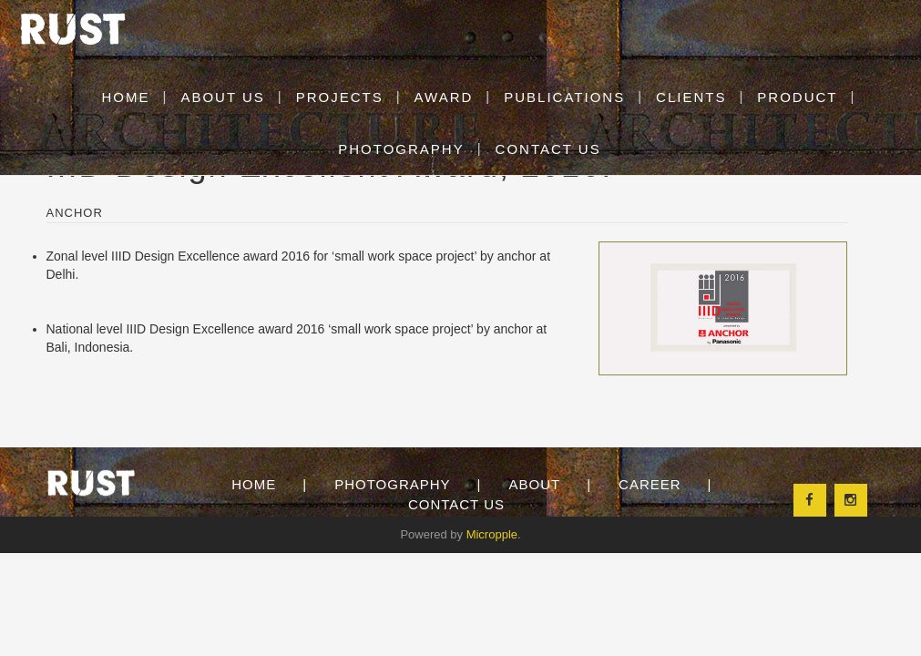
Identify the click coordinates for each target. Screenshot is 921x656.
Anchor (74, 213)
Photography (392, 484)
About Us (222, 97)
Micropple (491, 534)
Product (797, 97)
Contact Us (456, 504)
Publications (564, 97)
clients (691, 97)
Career (650, 484)
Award (444, 97)
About (534, 484)
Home (253, 484)
